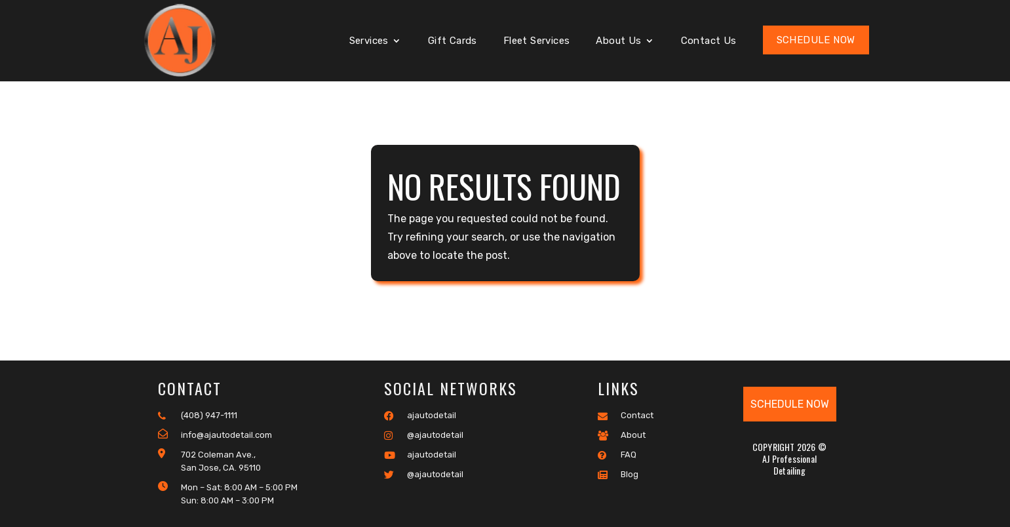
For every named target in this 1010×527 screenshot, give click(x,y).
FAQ (617, 455)
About (622, 435)
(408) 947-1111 (197, 415)
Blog (618, 474)
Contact (625, 415)
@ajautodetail (423, 435)
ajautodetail (420, 415)
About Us (618, 41)
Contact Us (709, 41)
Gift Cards (452, 41)
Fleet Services (536, 41)
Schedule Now (816, 40)
